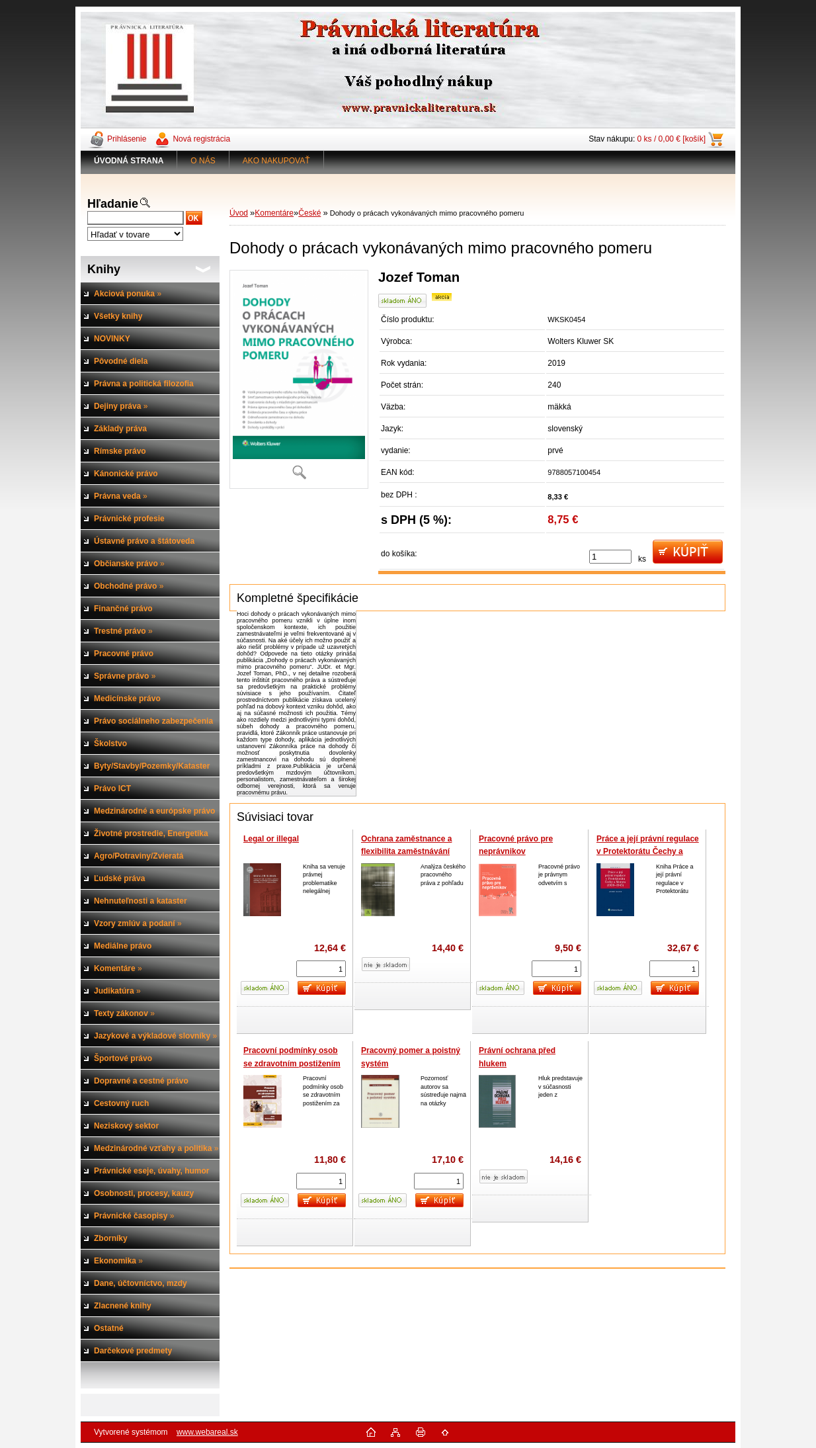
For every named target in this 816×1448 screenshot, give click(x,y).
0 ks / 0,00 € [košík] (671, 139)
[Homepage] (129, 161)
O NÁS (202, 160)
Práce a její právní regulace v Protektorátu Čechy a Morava (647, 851)
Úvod (238, 213)
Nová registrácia (201, 139)
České (309, 213)
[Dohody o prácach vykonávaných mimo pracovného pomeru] (299, 379)
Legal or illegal (271, 838)
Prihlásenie (126, 139)
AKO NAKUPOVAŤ (276, 160)
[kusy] (610, 557)
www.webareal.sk (207, 1432)
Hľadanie (112, 203)
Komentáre (274, 213)
